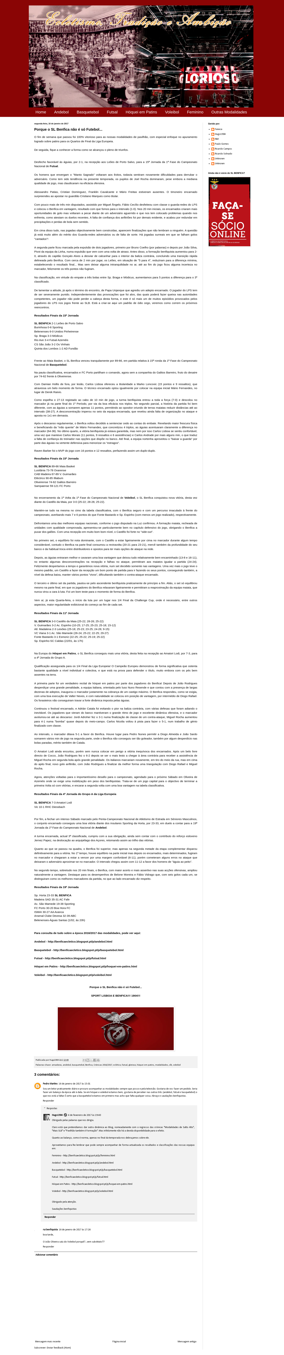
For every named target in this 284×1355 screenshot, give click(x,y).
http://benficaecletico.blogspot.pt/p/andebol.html (80, 941)
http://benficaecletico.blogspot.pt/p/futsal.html (75, 958)
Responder (48, 1100)
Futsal (112, 112)
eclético (117, 1065)
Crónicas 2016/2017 (103, 1065)
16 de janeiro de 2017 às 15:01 (74, 1083)
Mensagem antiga (187, 1341)
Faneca (218, 129)
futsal (125, 1065)
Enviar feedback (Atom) (59, 1347)
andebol (67, 1065)
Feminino (195, 112)
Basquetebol (88, 112)
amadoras (57, 1065)
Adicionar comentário (47, 1255)
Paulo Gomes (222, 144)
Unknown (220, 158)
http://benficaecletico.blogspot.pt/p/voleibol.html (79, 974)
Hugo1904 (57, 1115)
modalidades (161, 1065)
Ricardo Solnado (223, 153)
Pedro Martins (50, 1083)
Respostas (52, 1108)
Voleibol (172, 112)
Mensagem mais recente (47, 1341)
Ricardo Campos (223, 149)
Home (41, 112)
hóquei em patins (145, 1065)
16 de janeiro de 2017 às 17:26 (75, 1229)
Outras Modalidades (229, 112)
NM (217, 139)
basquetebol (78, 1065)
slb (170, 1065)
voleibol (177, 1065)
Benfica (89, 1065)
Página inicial (119, 1341)
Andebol (61, 112)
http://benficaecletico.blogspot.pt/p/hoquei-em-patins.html (98, 966)
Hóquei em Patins (141, 112)
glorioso (132, 1065)
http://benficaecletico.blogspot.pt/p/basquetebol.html (88, 950)
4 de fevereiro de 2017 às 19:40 (84, 1115)
